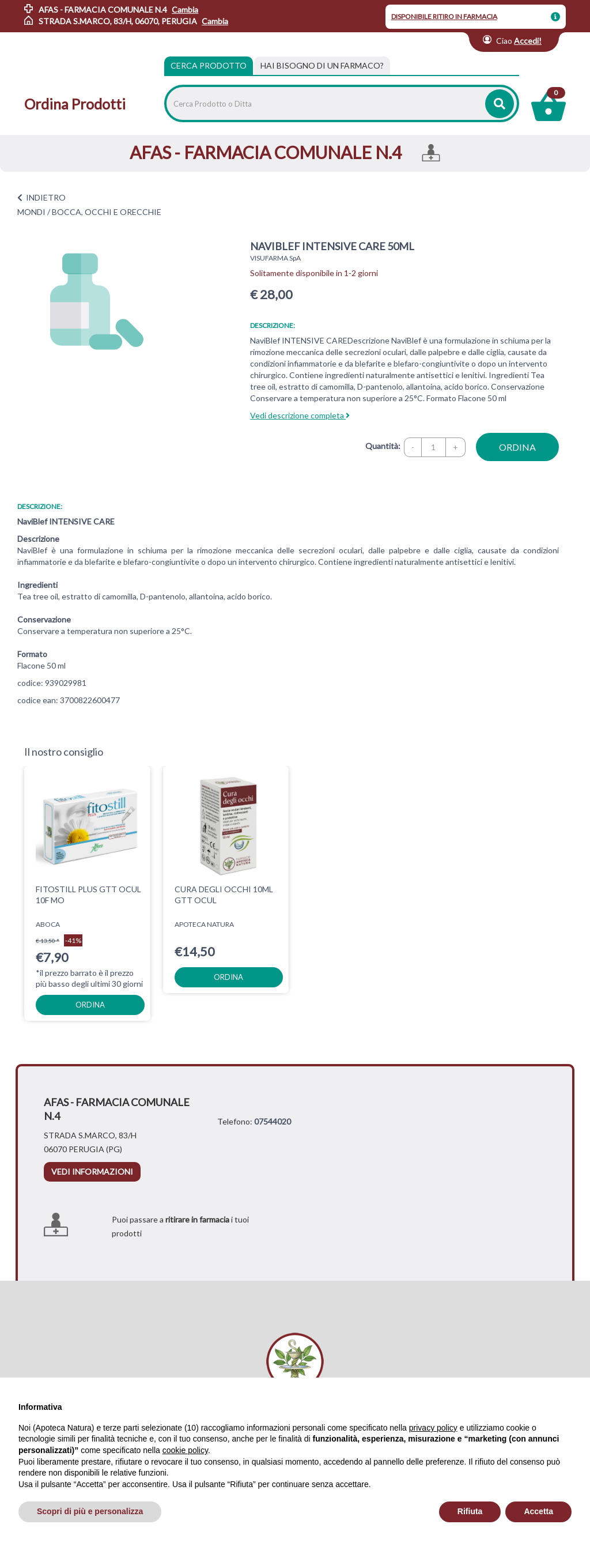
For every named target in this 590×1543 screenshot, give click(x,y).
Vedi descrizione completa (300, 415)
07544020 (272, 1097)
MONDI (31, 212)
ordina (517, 447)
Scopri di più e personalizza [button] (90, 1511)
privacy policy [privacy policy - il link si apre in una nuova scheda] (433, 1427)
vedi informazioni (92, 1147)
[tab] (322, 65)
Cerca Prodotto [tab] (209, 65)
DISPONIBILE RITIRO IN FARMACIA (444, 16)
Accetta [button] (538, 1511)
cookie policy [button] (185, 1450)
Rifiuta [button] (470, 1511)
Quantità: (382, 446)
